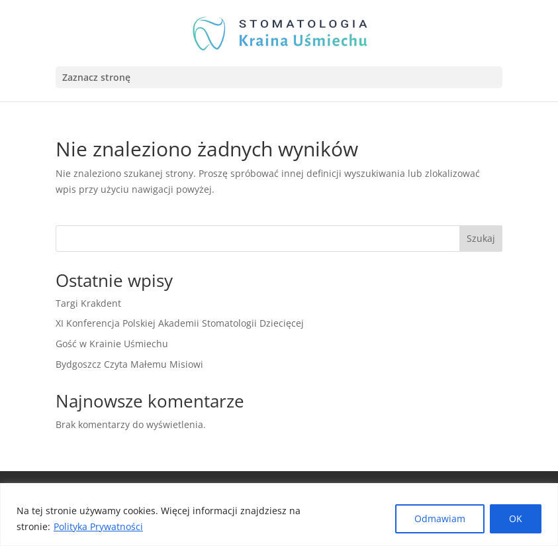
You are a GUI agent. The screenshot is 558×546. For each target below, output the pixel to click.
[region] (279, 514)
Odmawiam (439, 518)
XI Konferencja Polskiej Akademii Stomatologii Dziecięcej (180, 323)
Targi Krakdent (88, 303)
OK (515, 518)
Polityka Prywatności (98, 526)
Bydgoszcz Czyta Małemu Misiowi (129, 364)
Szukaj (481, 238)
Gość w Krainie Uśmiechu (112, 343)
